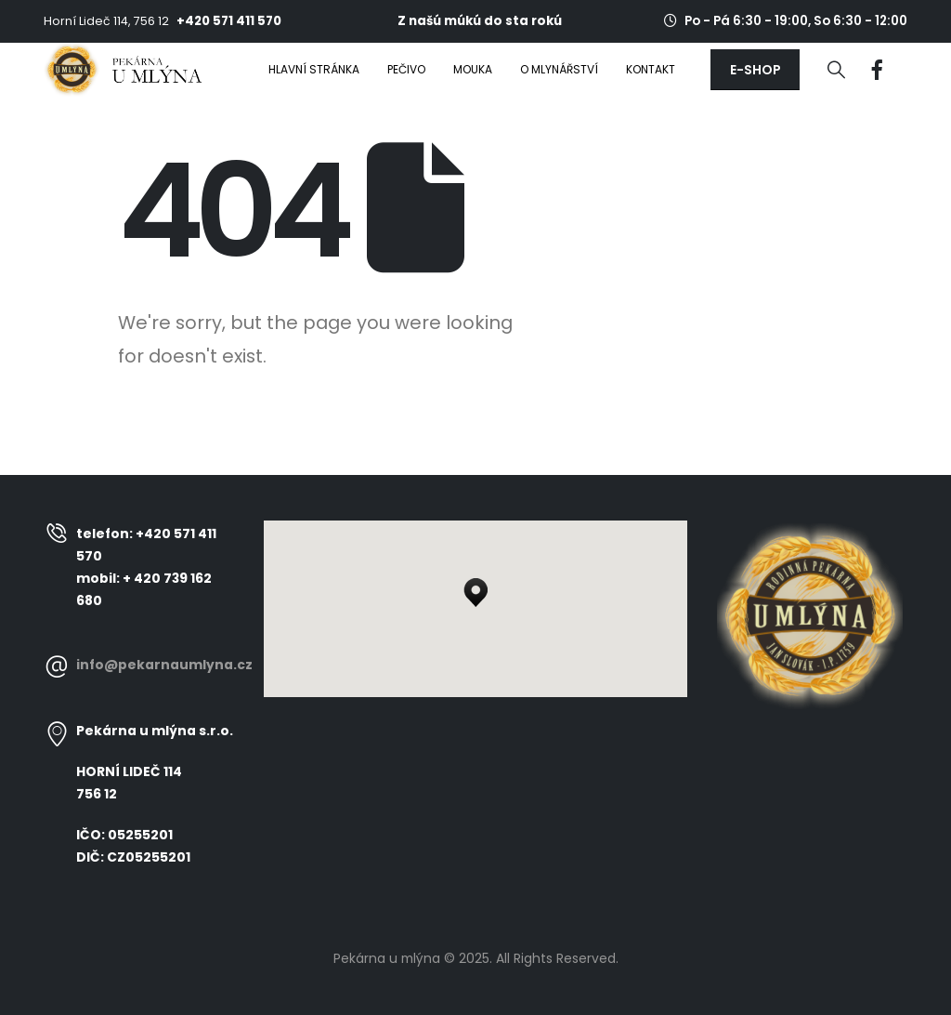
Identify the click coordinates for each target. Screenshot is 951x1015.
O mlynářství (559, 69)
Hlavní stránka (313, 69)
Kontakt (650, 69)
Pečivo (406, 69)
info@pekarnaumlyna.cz (164, 664)
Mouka (472, 69)
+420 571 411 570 (228, 21)
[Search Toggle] (836, 70)
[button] (755, 69)
